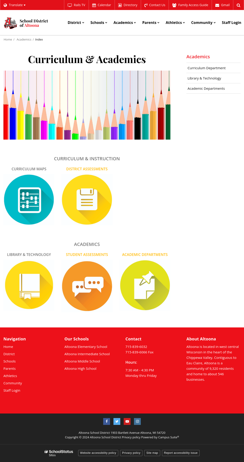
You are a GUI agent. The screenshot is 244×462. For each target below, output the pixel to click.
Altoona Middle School (82, 361)
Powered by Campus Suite (160, 437)
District (9, 354)
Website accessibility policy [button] (98, 452)
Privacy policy (131, 437)
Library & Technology (204, 78)
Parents (9, 368)
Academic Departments (206, 88)
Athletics (10, 375)
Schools (9, 361)
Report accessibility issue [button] (181, 452)
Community (12, 383)
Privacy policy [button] (131, 452)
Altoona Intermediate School (87, 354)
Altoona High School (80, 368)
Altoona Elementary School (85, 346)
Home (8, 39)
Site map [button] (152, 452)
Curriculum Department (206, 68)
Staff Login (11, 390)
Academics (24, 39)
